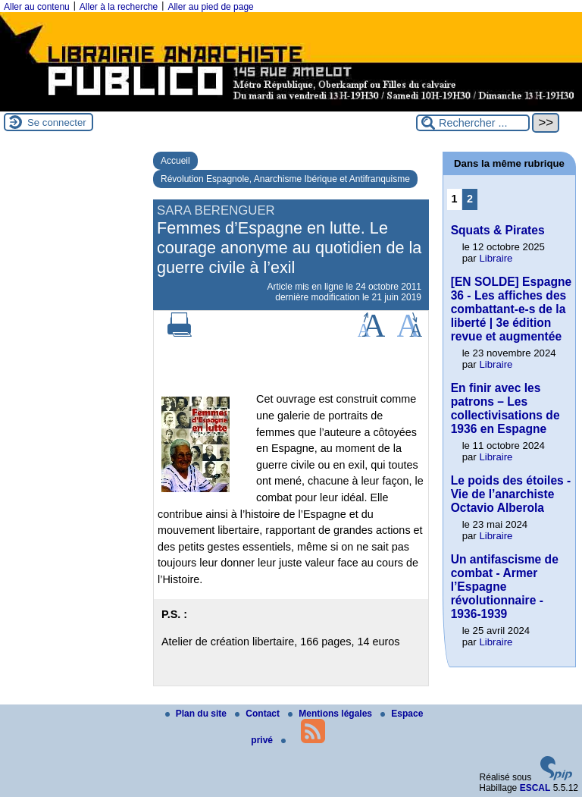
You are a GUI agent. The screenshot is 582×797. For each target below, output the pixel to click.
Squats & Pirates (498, 230)
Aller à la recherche (119, 7)
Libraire (495, 258)
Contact (258, 713)
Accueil (175, 160)
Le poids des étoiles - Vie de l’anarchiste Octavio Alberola (511, 494)
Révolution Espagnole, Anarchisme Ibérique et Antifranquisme (285, 179)
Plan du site (197, 713)
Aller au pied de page (210, 7)
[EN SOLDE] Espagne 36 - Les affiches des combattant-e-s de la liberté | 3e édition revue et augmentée (511, 309)
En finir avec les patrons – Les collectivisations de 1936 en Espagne (505, 408)
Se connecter (56, 122)
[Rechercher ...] (473, 123)
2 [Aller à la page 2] (470, 199)
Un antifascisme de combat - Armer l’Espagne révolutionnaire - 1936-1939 (505, 586)
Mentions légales (331, 713)
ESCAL (535, 788)
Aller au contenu (37, 7)
